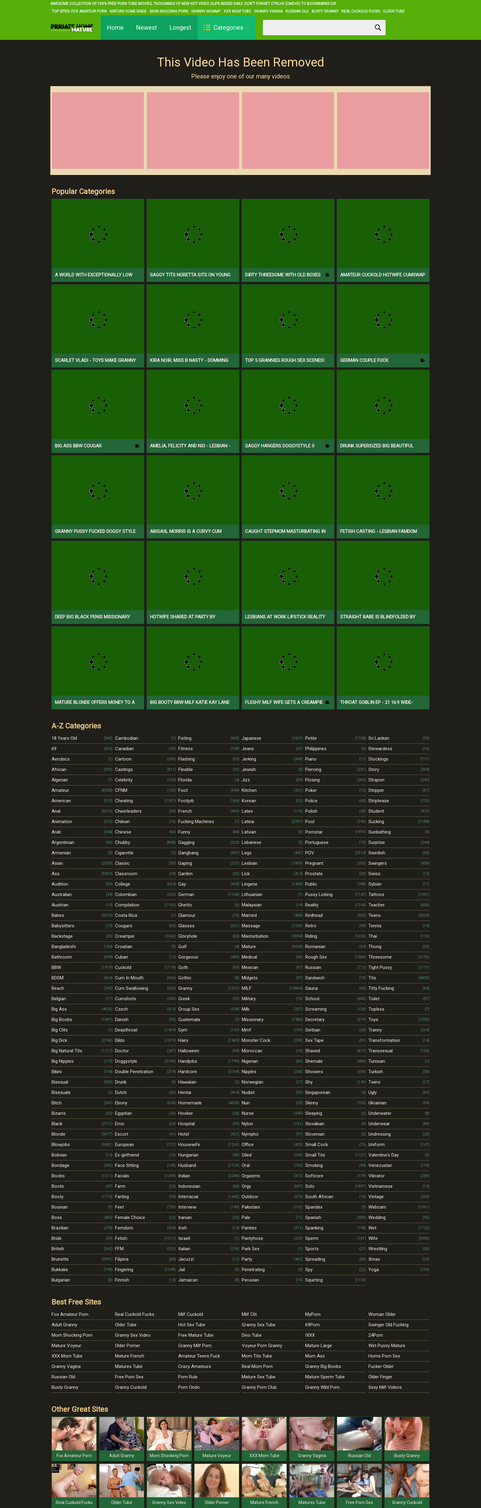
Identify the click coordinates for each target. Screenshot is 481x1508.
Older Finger (380, 1377)
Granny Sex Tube (258, 1325)
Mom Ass (315, 1356)
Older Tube (394, 11)
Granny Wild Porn (322, 1387)
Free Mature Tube (196, 1335)
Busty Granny (325, 11)
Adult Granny (64, 1325)
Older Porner (127, 1345)
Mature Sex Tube (258, 1377)
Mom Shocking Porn (169, 11)
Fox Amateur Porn (89, 11)
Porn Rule (188, 1377)
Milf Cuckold (190, 1314)
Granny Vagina (268, 11)
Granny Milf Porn (195, 1345)
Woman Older (382, 1314)
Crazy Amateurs (194, 1366)
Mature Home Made (128, 11)
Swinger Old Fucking (388, 1325)
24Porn (375, 1335)
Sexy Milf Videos (385, 1387)
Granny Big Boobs (323, 1366)
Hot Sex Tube (191, 1325)
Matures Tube (129, 1366)
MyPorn (313, 1314)
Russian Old (297, 11)
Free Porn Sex (129, 1377)
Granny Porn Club (259, 1387)
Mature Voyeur (66, 1345)
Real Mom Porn (257, 1366)
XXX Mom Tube (237, 11)
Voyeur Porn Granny (262, 1345)
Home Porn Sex (384, 1356)
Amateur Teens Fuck (199, 1356)
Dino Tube (252, 1335)
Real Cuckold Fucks (360, 11)
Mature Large (318, 1345)
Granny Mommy (206, 11)
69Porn (312, 1325)
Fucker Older (381, 1366)
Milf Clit (249, 1314)
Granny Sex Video (133, 1335)
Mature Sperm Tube (325, 1377)
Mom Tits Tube (257, 1356)
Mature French (129, 1356)
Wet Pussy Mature (386, 1345)
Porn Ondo (189, 1387)
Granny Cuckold (131, 1387)
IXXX (310, 1335)
